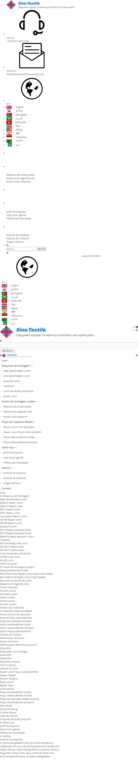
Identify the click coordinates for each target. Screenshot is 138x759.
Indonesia (16, 137)
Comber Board (8, 712)
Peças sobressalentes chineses (17, 627)
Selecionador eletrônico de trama (18, 644)
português (16, 114)
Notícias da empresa (17, 235)
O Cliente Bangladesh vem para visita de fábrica (26, 742)
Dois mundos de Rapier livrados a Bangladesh (25, 756)
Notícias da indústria (17, 238)
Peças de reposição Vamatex (15, 621)
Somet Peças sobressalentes (15, 631)
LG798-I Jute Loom (10, 556)
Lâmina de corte (9, 668)
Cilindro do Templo (10, 634)
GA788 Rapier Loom (11, 523)
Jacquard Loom (11, 381)
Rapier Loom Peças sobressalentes (22, 432)
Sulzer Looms (7, 597)
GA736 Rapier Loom (11, 519)
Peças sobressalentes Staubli (16, 695)
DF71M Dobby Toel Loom (14, 543)
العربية (14, 118)
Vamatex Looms (9, 594)
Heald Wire (6, 658)
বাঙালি (14, 140)
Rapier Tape (6, 685)
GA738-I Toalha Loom (12, 546)
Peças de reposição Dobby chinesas (19, 698)
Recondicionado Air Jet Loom (16, 580)
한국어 (14, 110)
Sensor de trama (9, 641)
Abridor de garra (9, 678)
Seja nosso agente (16, 215)
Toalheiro (8, 386)
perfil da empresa (16, 211)
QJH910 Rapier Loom (11, 502)
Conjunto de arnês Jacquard (15, 719)
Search (41, 248)
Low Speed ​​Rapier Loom (16, 375)
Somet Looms (7, 600)
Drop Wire (5, 648)
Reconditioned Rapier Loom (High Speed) (22, 577)
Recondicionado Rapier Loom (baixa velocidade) (26, 573)
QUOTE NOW (91, 256)
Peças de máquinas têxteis (22, 189)
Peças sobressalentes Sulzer (15, 624)
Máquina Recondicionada (20, 174)
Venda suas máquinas (18, 181)
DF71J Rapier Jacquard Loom (15, 533)
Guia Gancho (7, 688)
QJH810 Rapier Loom (11, 506)
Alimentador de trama (12, 638)
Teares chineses (9, 587)
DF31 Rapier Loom (10, 509)
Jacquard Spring (8, 709)
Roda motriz (6, 682)
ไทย (13, 126)
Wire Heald (6, 705)
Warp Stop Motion (10, 661)
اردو (13, 144)
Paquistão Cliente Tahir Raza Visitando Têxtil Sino (27, 753)
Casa (4, 360)
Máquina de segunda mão (20, 178)
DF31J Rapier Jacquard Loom (15, 529)
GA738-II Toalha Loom (12, 550)
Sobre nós (14, 203)
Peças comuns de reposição (18, 427)
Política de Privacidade (18, 218)
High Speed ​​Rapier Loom (17, 370)
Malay (14, 129)
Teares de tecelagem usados (23, 166)
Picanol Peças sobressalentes (16, 617)
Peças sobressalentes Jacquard (20, 442)
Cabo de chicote (9, 715)
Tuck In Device (8, 665)
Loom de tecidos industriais (18, 391)
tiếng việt (16, 122)
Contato (6, 488)
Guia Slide (5, 655)
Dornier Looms (8, 604)
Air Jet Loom (10, 396)
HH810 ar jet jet (8, 563)
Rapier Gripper (8, 675)
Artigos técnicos (15, 241)
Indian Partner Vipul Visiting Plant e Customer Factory (29, 749)
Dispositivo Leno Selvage (13, 651)
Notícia (12, 226)
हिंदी (13, 133)
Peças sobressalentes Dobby (19, 437)
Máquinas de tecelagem (21, 153)
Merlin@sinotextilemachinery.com (25, 74)
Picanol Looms (8, 590)
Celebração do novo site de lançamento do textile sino (30, 746)
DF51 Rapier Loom (10, 512)
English (15, 107)
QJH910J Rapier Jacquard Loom (17, 536)
